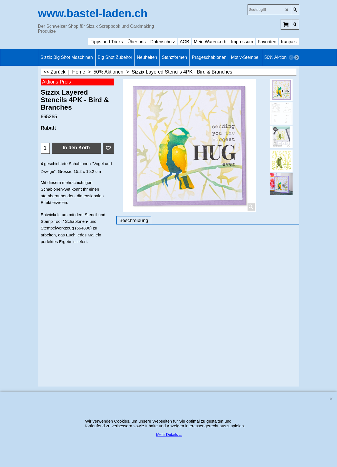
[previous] (291, 57)
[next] (296, 57)
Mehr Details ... (169, 434)
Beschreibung (133, 220)
